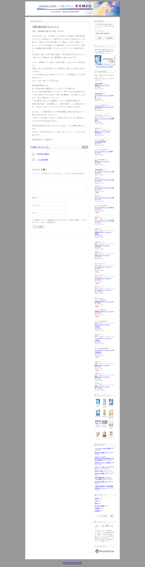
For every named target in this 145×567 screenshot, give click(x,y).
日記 (96, 501)
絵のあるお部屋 (99, 506)
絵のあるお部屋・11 (101, 452)
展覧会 (35, 147)
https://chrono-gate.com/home (104, 67)
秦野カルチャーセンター (102, 161)
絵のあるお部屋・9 (101, 481)
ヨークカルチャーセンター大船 (104, 171)
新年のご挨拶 (99, 471)
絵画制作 (97, 508)
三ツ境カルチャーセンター (103, 267)
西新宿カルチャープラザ (102, 132)
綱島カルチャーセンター (102, 365)
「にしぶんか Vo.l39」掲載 (103, 448)
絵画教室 (97, 511)
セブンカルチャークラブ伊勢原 (104, 220)
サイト (34, 213)
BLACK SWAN (40, 154)
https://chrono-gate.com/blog (72, 562)
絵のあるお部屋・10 (101, 473)
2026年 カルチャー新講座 (103, 462)
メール (36, 205)
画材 (96, 503)
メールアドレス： (100, 31)
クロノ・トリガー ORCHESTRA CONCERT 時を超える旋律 (104, 458)
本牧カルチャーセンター (102, 245)
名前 (35, 198)
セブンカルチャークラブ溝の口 (104, 207)
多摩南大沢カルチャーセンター (104, 301)
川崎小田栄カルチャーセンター (104, 107)
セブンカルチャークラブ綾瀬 (104, 151)
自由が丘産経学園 (100, 141)
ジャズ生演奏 (40, 160)
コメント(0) (44, 147)
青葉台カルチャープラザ (102, 85)
